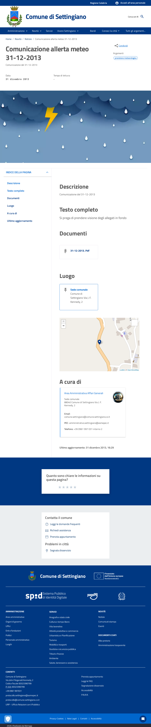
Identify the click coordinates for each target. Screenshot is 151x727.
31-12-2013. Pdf (79, 251)
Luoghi (9, 644)
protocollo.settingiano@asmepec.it (22, 695)
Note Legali (72, 718)
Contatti (10, 671)
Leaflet (122, 370)
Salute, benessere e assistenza (63, 662)
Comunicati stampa (107, 621)
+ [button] (63, 322)
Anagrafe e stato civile (59, 617)
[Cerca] (142, 16)
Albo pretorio (104, 640)
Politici (9, 635)
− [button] (63, 326)
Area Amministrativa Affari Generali (83, 393)
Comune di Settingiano (56, 16)
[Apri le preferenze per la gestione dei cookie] (8, 719)
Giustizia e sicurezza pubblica (62, 649)
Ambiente (53, 658)
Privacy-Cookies (57, 718)
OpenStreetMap (133, 370)
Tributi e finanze (56, 653)
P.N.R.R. (84, 694)
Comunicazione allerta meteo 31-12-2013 (56, 39)
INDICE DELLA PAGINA (18, 172)
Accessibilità (87, 690)
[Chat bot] (143, 719)
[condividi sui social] (120, 45)
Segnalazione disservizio (92, 685)
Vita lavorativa (55, 626)
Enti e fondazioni (13, 630)
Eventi (101, 626)
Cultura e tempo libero (59, 621)
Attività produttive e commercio (63, 631)
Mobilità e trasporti (58, 644)
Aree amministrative (15, 617)
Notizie (28, 39)
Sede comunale (79, 290)
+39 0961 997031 (14, 691)
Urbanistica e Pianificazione (62, 635)
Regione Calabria (98, 3)
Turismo (53, 640)
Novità (18, 39)
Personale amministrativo (17, 639)
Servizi (53, 611)
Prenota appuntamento (92, 676)
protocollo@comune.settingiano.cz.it (22, 700)
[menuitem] (93, 30)
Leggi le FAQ (87, 681)
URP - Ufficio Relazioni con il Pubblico (23, 704)
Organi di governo (14, 621)
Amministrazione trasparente (111, 645)
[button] (130, 3)
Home (8, 39)
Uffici (8, 626)
